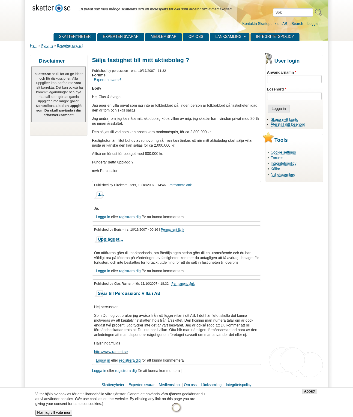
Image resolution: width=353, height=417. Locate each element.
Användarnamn (280, 72)
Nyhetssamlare (283, 174)
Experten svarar (142, 385)
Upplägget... (110, 239)
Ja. (101, 194)
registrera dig (130, 217)
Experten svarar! (70, 45)
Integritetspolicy (283, 163)
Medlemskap (169, 385)
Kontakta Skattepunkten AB (264, 24)
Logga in (314, 24)
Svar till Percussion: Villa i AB (129, 293)
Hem (33, 45)
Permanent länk (180, 185)
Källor (275, 169)
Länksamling (211, 385)
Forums (47, 45)
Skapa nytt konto (284, 119)
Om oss (190, 385)
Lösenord (275, 89)
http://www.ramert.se (111, 352)
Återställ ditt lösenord (288, 124)
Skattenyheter (113, 385)
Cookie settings (283, 152)
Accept (309, 394)
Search (297, 24)
